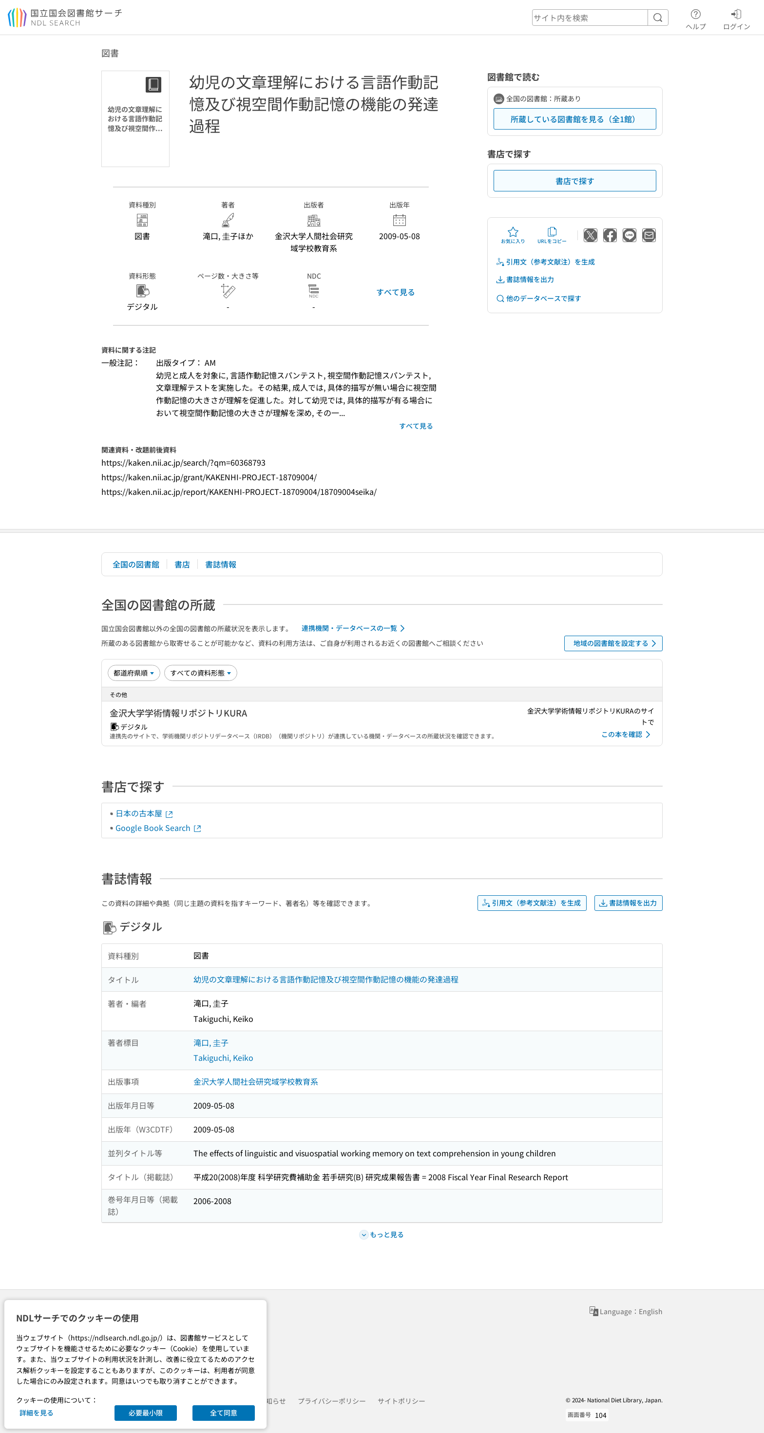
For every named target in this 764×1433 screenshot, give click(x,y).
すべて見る (395, 292)
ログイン (736, 18)
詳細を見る (36, 1412)
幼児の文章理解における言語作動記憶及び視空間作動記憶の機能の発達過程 (325, 979)
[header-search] (600, 17)
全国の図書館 (136, 564)
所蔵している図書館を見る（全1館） (575, 119)
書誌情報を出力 (525, 279)
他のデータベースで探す (538, 298)
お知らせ (272, 1401)
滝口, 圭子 (211, 1042)
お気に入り (513, 235)
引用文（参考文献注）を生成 (545, 262)
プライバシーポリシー (332, 1401)
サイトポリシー (401, 1401)
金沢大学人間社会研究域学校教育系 (255, 1081)
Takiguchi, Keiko (223, 1057)
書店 (182, 564)
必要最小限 (146, 1412)
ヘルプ (696, 18)
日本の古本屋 (144, 813)
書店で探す (574, 181)
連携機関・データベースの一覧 (355, 628)
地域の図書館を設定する (616, 643)
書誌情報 (220, 564)
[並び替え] (134, 672)
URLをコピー (552, 235)
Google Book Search (158, 827)
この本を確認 (627, 734)
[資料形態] (200, 672)
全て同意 (223, 1412)
